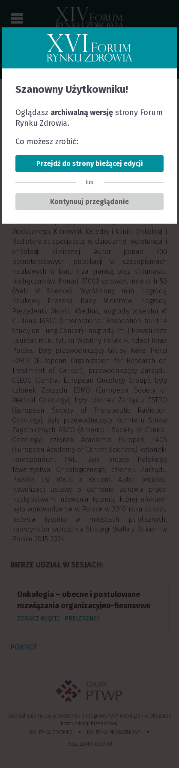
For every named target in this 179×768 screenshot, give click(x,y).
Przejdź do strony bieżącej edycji (89, 164)
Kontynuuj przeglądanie (89, 202)
